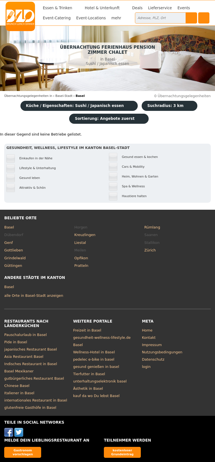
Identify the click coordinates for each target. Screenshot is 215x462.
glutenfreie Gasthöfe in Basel (30, 407)
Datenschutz (153, 359)
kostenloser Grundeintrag (122, 452)
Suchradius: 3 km (165, 106)
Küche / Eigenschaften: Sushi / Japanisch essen (75, 106)
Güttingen (13, 265)
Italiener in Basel (19, 393)
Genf (8, 243)
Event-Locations (91, 18)
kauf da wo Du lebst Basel (96, 396)
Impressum (152, 345)
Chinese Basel (16, 386)
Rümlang (152, 227)
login (146, 367)
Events (183, 8)
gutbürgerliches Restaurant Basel (34, 378)
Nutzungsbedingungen (162, 352)
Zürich (150, 250)
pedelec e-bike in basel (93, 359)
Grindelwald (14, 258)
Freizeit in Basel (87, 330)
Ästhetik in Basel (88, 388)
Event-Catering (57, 18)
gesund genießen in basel (96, 367)
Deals (137, 8)
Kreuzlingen (84, 235)
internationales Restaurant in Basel (35, 400)
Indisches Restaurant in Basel (30, 364)
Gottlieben (13, 250)
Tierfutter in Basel (89, 374)
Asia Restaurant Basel (23, 356)
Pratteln (81, 265)
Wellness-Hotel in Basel (94, 352)
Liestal (80, 243)
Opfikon (81, 258)
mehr (116, 18)
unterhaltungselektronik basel (100, 381)
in (28, 96)
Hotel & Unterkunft (102, 8)
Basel (9, 227)
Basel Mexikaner (19, 371)
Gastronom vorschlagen (23, 452)
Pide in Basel (15, 342)
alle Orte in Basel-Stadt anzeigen (33, 295)
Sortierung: (104, 118)
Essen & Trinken (57, 8)
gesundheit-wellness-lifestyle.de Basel (102, 341)
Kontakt (149, 337)
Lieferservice (160, 8)
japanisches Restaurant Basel (30, 349)
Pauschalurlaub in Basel (25, 335)
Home (147, 330)
